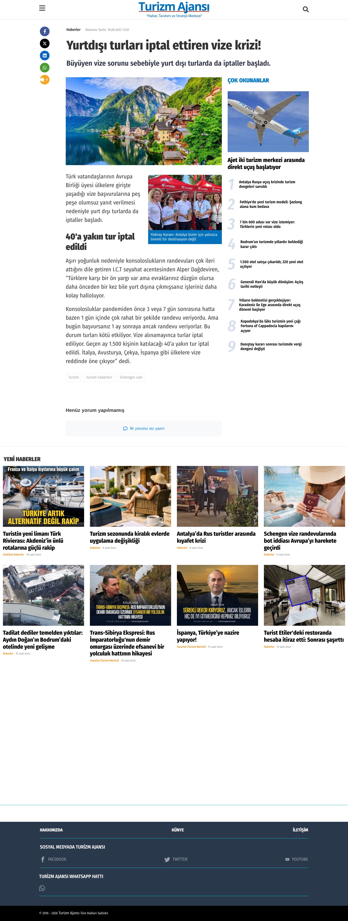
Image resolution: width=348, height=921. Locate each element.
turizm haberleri (99, 377)
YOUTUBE (296, 859)
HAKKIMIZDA (51, 830)
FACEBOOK (53, 859)
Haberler (73, 30)
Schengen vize (131, 377)
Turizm (73, 377)
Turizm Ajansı (69, 913)
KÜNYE (178, 830)
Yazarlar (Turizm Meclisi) (104, 660)
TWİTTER (175, 859)
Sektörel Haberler (13, 554)
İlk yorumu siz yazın (144, 428)
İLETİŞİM (300, 830)
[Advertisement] (268, 394)
